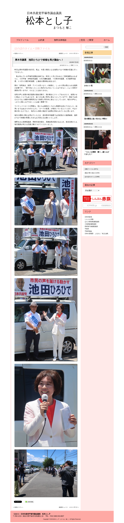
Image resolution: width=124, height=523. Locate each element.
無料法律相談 (60, 40)
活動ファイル (74, 65)
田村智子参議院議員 (91, 226)
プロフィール (22, 40)
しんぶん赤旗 (89, 219)
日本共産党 (88, 217)
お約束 (41, 40)
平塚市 (87, 229)
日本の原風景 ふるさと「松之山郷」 (97, 233)
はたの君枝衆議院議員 (92, 221)
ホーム (107, 40)
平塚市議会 (88, 231)
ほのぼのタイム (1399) (92, 177)
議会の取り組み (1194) (92, 173)
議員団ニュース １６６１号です (68, 53)
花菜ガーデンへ (18, 53)
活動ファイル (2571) (91, 169)
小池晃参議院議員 (90, 224)
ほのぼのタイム (64, 65)
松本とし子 (49, 20)
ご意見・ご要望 (86, 40)
